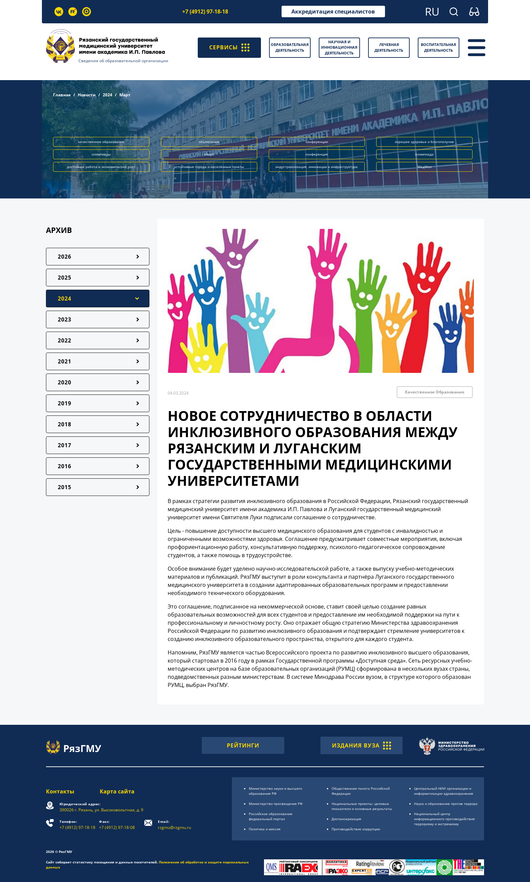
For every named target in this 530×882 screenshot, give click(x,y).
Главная (62, 95)
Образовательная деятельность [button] (290, 47)
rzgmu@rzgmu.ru (174, 824)
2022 (64, 340)
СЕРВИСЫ (229, 47)
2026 (64, 256)
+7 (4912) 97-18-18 (205, 11)
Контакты (60, 791)
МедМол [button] (424, 166)
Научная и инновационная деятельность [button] (339, 47)
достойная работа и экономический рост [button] (101, 166)
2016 (64, 466)
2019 (64, 403)
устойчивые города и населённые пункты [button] (209, 166)
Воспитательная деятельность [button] (438, 47)
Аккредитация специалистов (333, 11)
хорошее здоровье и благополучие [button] (424, 141)
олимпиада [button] (424, 154)
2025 (64, 277)
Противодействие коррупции (356, 829)
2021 (64, 361)
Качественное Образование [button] (434, 392)
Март (124, 95)
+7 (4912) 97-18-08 (117, 824)
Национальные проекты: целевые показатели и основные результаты (362, 806)
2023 (64, 319)
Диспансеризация (346, 818)
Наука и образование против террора (446, 803)
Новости (87, 95)
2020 (64, 382)
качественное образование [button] (101, 141)
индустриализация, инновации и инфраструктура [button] (316, 166)
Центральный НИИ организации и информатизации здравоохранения (443, 791)
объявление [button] (209, 141)
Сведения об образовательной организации (123, 61)
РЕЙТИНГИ (243, 745)
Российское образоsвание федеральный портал (270, 816)
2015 (64, 487)
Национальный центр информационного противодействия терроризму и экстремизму (444, 818)
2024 (107, 95)
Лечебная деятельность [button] (389, 47)
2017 (64, 445)
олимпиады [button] (101, 154)
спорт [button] (209, 154)
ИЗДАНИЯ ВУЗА (361, 745)
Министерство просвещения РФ (276, 803)
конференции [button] (317, 141)
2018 (64, 424)
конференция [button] (317, 154)
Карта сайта (117, 791)
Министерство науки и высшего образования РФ (275, 791)
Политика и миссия (265, 829)
